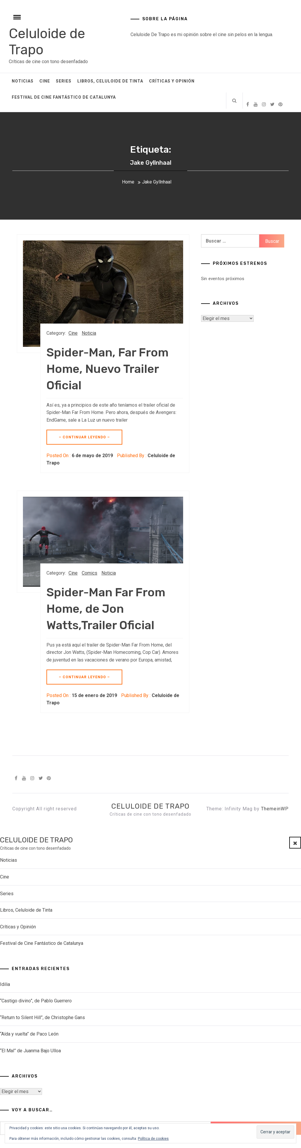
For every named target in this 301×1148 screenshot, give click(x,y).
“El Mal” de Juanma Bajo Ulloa (30, 1050)
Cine (44, 81)
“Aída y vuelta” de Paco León (29, 1034)
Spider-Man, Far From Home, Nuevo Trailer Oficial (107, 369)
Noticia (89, 333)
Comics (89, 573)
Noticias (23, 81)
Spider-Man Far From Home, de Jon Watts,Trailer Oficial (105, 608)
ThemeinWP (275, 809)
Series (63, 81)
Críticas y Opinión (172, 81)
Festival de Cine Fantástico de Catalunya (64, 97)
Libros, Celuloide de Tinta (110, 81)
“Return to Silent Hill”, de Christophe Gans (42, 1017)
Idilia (5, 984)
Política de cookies (153, 1139)
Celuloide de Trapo (150, 806)
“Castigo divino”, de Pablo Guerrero (36, 1001)
